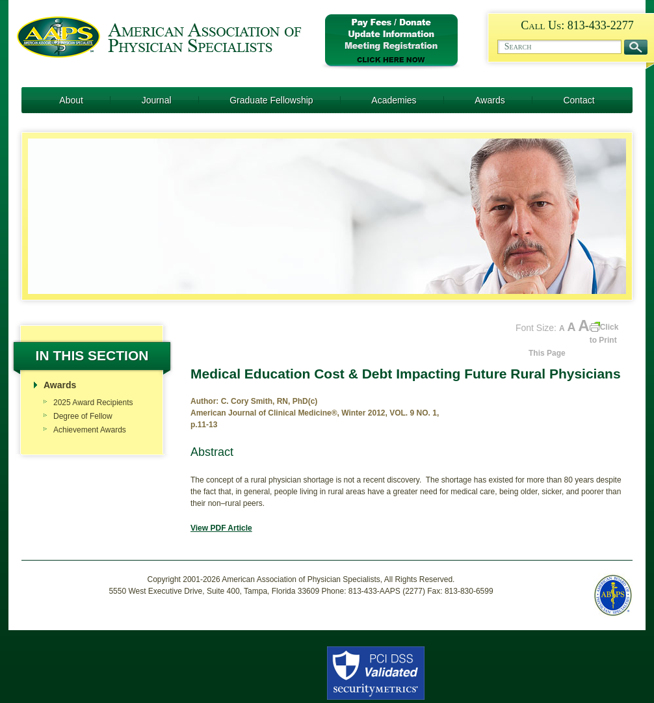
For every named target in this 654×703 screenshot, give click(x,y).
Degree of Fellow (82, 416)
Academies (393, 100)
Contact (578, 100)
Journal (157, 100)
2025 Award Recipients (93, 402)
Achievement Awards (89, 429)
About (71, 100)
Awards (489, 100)
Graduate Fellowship (271, 100)
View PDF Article (221, 528)
